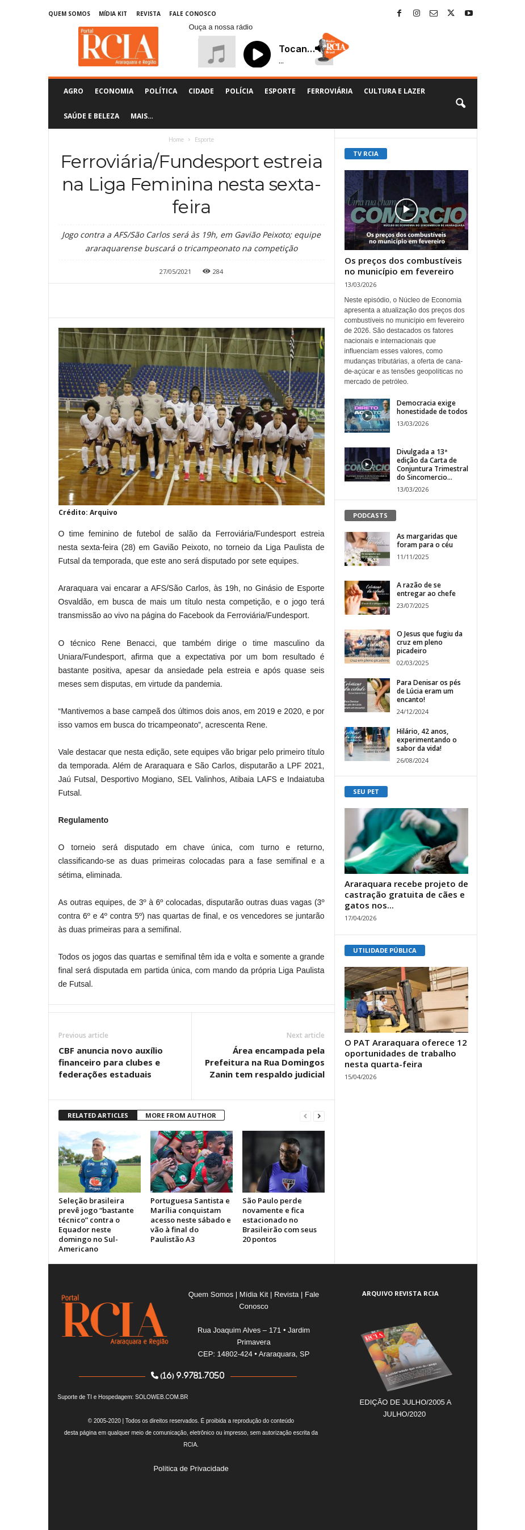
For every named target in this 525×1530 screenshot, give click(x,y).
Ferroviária (329, 91)
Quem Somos (69, 14)
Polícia (239, 91)
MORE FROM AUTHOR (180, 1115)
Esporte (280, 91)
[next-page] (319, 1116)
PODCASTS (370, 515)
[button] (460, 103)
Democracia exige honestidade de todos (432, 407)
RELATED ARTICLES (98, 1115)
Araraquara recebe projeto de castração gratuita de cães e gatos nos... (406, 894)
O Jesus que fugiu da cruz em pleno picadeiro (430, 642)
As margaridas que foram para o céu (427, 540)
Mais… (142, 116)
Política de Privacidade (190, 1468)
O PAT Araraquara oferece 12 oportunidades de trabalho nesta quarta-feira (406, 1053)
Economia (114, 91)
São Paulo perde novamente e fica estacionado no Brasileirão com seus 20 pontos (279, 1219)
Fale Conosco (192, 14)
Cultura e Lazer (394, 91)
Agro (73, 91)
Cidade (201, 91)
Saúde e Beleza (91, 116)
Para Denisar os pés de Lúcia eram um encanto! (429, 691)
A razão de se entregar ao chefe (426, 589)
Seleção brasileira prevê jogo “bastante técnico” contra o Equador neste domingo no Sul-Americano (96, 1224)
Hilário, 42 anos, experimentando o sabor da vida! (427, 739)
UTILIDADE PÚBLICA (385, 950)
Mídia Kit (113, 14)
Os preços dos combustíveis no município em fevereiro (403, 266)
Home (176, 139)
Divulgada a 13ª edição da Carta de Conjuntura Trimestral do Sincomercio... (432, 464)
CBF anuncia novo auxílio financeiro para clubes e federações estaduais (110, 1062)
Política (161, 91)
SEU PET (366, 791)
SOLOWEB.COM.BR (161, 1397)
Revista (148, 14)
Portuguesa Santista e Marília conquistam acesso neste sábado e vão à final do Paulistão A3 (190, 1219)
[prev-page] (305, 1116)
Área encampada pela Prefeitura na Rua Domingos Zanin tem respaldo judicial (265, 1062)
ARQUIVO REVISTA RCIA (400, 1293)
